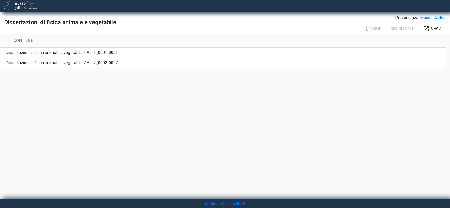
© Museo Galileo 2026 (225, 203)
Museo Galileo (433, 17)
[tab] (23, 40)
